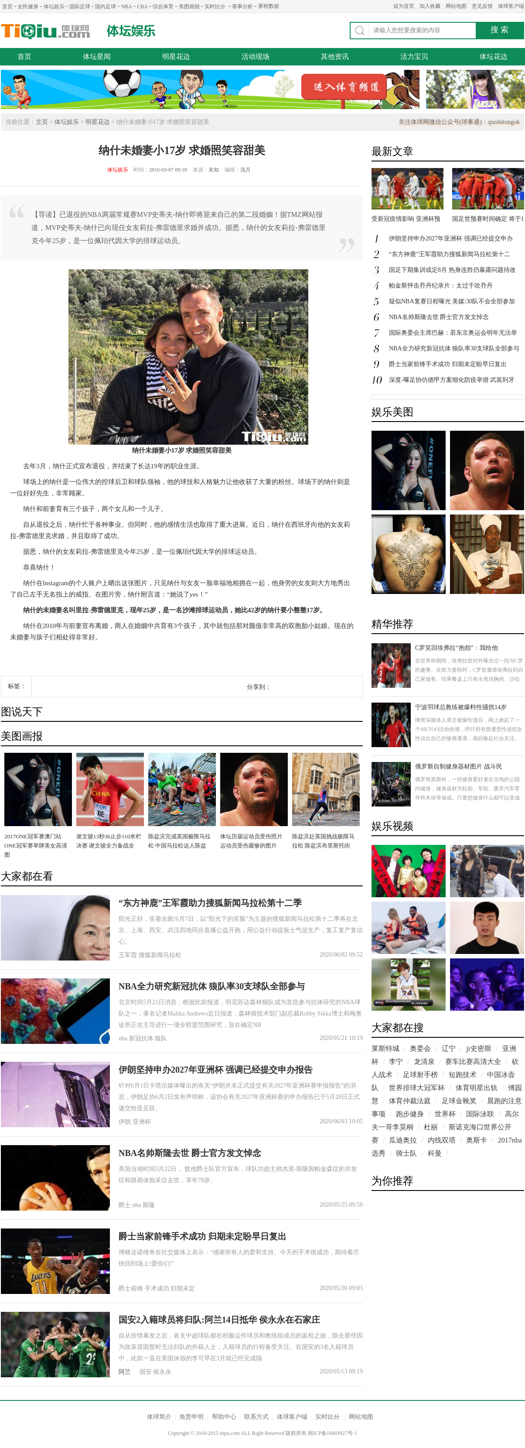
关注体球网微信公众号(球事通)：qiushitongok (459, 122)
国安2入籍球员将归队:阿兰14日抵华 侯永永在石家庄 (219, 1319)
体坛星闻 (97, 56)
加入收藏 (429, 6)
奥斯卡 (476, 1140)
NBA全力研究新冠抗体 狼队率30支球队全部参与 (212, 986)
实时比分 (215, 6)
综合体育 (163, 6)
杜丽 (431, 1127)
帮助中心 (224, 1417)
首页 (7, 6)
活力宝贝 (414, 56)
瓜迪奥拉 (403, 1140)
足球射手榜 (420, 1074)
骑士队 (406, 1153)
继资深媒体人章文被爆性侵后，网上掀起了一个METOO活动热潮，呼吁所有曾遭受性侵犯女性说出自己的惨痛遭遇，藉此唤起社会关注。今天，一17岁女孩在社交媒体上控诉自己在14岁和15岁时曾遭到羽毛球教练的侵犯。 (468, 738)
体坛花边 (494, 56)
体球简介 (159, 1417)
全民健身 (27, 6)
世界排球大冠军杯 (417, 1087)
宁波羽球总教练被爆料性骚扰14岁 (461, 707)
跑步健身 (410, 1114)
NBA (126, 6)
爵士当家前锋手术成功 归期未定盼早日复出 (202, 1236)
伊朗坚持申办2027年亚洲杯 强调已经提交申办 (451, 238)
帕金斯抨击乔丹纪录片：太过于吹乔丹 (441, 285)
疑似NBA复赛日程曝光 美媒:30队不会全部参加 (452, 301)
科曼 (435, 1153)
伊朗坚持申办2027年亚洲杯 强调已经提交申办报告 (216, 1069)
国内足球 (105, 6)
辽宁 (449, 1048)
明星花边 (176, 56)
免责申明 (191, 1417)
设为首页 (403, 6)
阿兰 (125, 1372)
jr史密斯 (478, 1048)
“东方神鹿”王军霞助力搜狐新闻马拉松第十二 (449, 254)
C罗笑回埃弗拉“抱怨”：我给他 (456, 648)
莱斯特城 (385, 1048)
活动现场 (255, 56)
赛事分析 (242, 6)
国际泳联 (480, 1114)
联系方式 (256, 1417)
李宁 (396, 1061)
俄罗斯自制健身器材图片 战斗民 (458, 766)
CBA (142, 6)
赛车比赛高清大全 (473, 1061)
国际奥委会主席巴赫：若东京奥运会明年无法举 (453, 332)
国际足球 (79, 6)
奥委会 (420, 1048)
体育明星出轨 (477, 1087)
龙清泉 (424, 1061)
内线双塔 (442, 1140)
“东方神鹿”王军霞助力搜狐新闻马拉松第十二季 (210, 903)
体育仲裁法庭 (410, 1101)
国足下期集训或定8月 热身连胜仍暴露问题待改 (452, 270)
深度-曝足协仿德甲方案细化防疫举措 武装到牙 (452, 380)
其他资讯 (335, 56)
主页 (42, 122)
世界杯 (445, 1114)
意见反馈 (482, 6)
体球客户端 (511, 6)
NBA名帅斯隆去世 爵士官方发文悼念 (190, 1153)
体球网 (45, 31)
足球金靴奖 (459, 1101)
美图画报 (189, 6)
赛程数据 (268, 6)
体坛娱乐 (54, 6)
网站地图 (456, 6)
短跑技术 (463, 1074)
